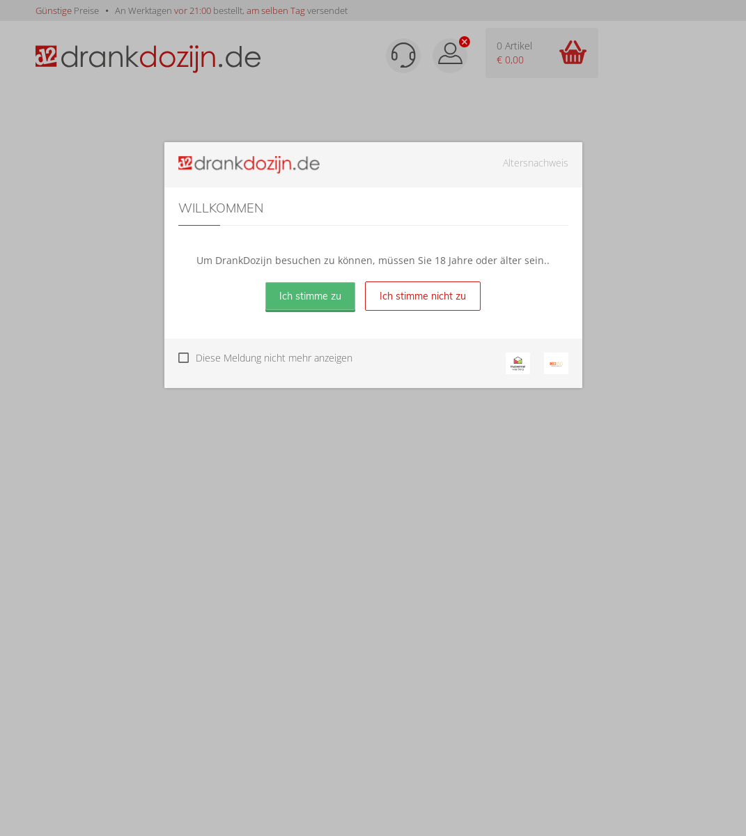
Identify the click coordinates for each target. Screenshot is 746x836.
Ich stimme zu (310, 296)
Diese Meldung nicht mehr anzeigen (274, 357)
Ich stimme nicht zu (423, 296)
